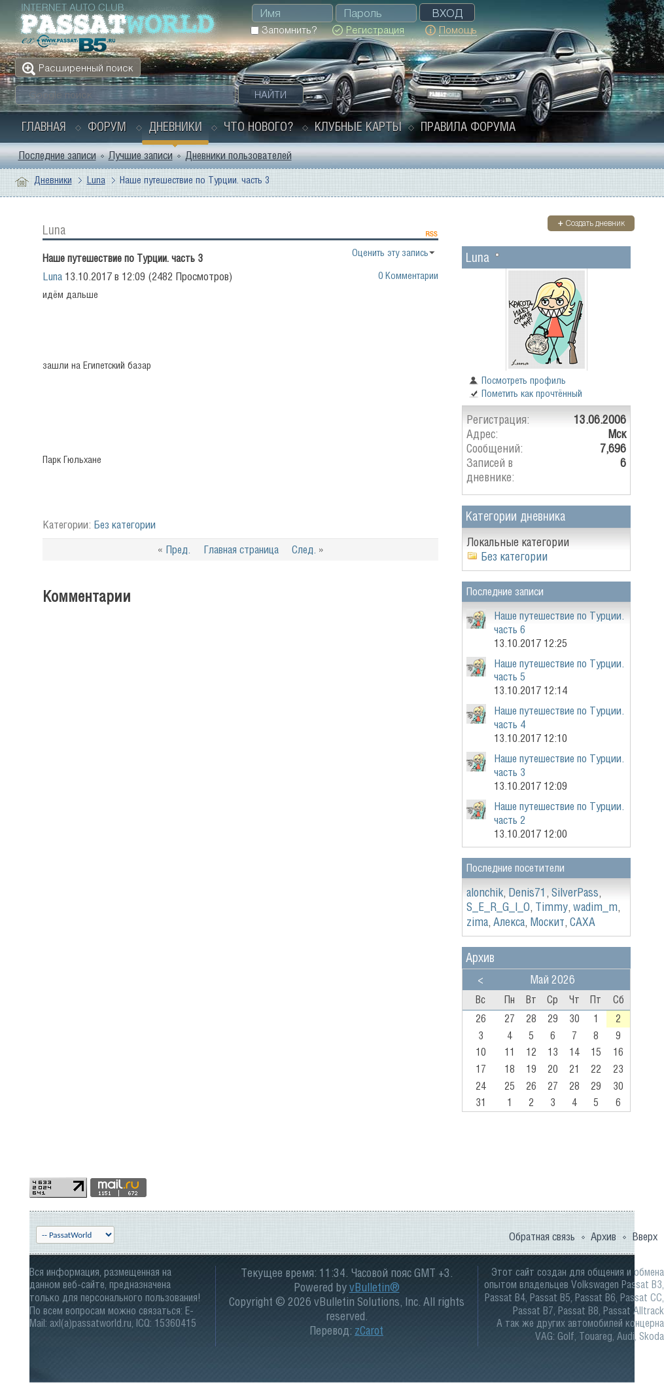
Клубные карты (358, 126)
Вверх (644, 1236)
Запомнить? (284, 29)
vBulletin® (374, 1287)
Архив (603, 1236)
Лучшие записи (141, 155)
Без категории (125, 524)
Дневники (175, 126)
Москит (547, 922)
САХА (582, 922)
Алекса (509, 922)
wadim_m (595, 907)
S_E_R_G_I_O (498, 907)
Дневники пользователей (238, 155)
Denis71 (527, 892)
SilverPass (575, 892)
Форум (107, 126)
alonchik (484, 892)
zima (477, 922)
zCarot (369, 1330)
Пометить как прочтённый (525, 393)
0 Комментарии (408, 275)
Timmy (551, 907)
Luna (96, 179)
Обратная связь (542, 1236)
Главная (44, 126)
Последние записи (57, 155)
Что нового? (258, 126)
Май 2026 (552, 979)
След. (304, 549)
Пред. (178, 549)
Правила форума (468, 126)
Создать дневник (591, 223)
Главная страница (241, 549)
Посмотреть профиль (517, 380)
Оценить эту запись (390, 252)
